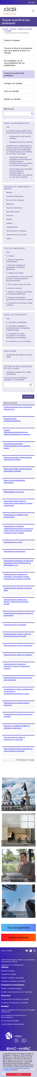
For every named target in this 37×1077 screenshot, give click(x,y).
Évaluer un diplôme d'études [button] (11, 988)
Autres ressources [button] (18, 937)
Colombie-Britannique (14, 196)
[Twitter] (30, 950)
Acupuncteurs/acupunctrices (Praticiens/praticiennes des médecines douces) (17, 446)
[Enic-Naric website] (18, 1049)
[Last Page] (13, 760)
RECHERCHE (28, 397)
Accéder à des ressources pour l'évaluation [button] (17, 992)
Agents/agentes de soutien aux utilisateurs (18, 655)
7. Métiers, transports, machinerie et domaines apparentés (19, 293)
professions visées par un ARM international (18, 373)
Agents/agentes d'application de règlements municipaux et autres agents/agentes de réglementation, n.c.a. (18, 563)
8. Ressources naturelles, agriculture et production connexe (19, 298)
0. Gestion (10, 256)
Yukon (8, 239)
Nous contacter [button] (6, 951)
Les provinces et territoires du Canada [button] (15, 999)
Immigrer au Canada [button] (13, 83)
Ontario (9, 219)
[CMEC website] (18, 1039)
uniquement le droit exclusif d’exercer (20, 137)
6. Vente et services (14, 288)
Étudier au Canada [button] (12, 99)
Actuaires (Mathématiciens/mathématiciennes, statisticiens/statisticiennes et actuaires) (17, 432)
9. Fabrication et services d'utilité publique (19, 304)
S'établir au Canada (25, 29)
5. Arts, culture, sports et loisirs (18, 284)
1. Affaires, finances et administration (15, 261)
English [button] (32, 2)
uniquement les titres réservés (21, 142)
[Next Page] (10, 760)
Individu (13, 29)
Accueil (5, 29)
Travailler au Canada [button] (8, 974)
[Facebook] (27, 950)
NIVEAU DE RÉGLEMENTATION (16, 123)
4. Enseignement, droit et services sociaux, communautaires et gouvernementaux (19, 279)
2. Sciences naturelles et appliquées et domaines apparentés (15, 267)
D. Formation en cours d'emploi (18, 341)
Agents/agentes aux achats (13, 542)
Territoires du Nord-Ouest (16, 235)
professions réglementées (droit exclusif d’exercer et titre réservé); (19, 132)
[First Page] (4, 760)
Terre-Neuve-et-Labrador (16, 231)
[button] (9, 10)
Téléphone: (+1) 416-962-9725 (12, 965)
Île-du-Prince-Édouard (15, 200)
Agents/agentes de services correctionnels (18, 645)
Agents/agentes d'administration (14, 551)
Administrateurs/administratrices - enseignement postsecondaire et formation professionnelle (18, 503)
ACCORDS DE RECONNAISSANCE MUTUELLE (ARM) (18, 367)
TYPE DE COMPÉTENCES (14, 248)
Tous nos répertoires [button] (18, 927)
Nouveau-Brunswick (14, 208)
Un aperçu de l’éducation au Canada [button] (14, 1003)
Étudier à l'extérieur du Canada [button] (12, 978)
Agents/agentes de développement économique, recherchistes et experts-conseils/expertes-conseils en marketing (17, 577)
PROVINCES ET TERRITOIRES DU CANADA (17, 188)
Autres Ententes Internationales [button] (12, 1024)
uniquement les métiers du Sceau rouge (19, 356)
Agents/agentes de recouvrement (15, 625)
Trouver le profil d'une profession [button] (14, 74)
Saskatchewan (12, 227)
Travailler (8, 31)
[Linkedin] (34, 950)
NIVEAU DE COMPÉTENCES (15, 315)
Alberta (9, 192)
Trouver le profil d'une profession (17, 33)
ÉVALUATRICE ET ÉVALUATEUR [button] (12, 985)
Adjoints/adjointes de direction (14, 492)
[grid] (18, 581)
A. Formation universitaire (16, 322)
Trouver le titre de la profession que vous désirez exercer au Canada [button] (18, 50)
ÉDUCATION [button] (6, 995)
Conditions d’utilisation (10, 1068)
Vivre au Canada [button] (11, 91)
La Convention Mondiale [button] (10, 1021)
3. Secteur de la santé (14, 273)
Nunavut (9, 215)
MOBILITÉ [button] (5, 1006)
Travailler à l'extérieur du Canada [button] (13, 981)
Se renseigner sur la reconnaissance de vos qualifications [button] (14, 63)
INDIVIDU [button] (4, 967)
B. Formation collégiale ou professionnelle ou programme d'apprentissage (18, 328)
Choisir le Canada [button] (11, 40)
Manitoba (10, 204)
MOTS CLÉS (9, 109)
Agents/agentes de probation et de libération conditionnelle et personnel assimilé (16, 602)
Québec (9, 223)
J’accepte (18, 1074)
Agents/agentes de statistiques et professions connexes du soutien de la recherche (17, 666)
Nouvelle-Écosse (13, 212)
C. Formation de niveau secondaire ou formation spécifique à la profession (16, 336)
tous (8, 127)
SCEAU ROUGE (10, 351)
